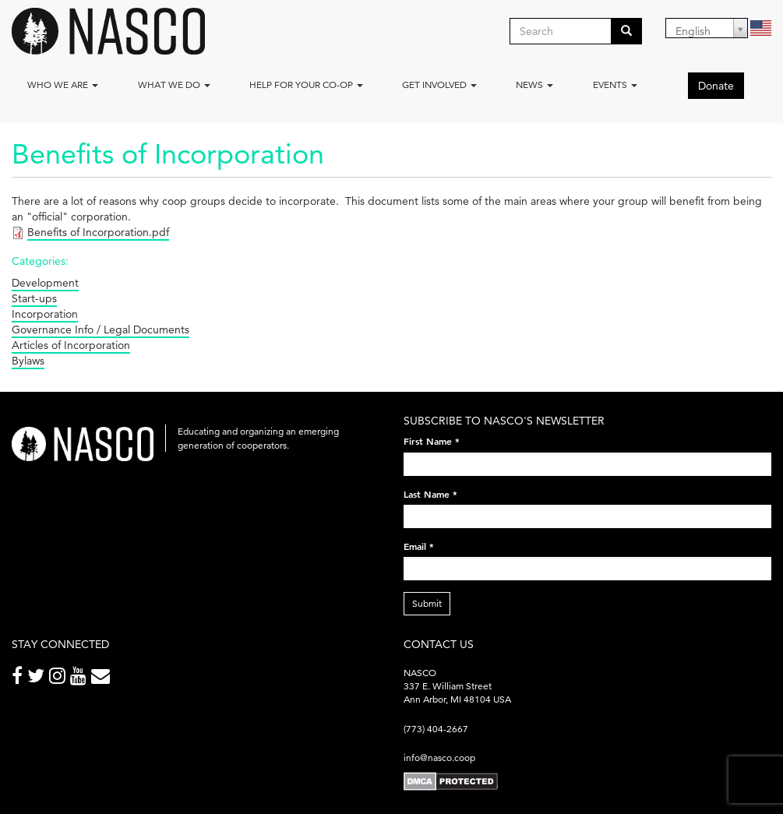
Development (45, 283)
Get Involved (439, 84)
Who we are (62, 84)
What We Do (174, 84)
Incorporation (45, 314)
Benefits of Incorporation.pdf (98, 232)
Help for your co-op (306, 84)
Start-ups (34, 298)
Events (615, 84)
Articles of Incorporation (71, 345)
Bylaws (28, 361)
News (534, 84)
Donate (716, 86)
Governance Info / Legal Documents (100, 329)
